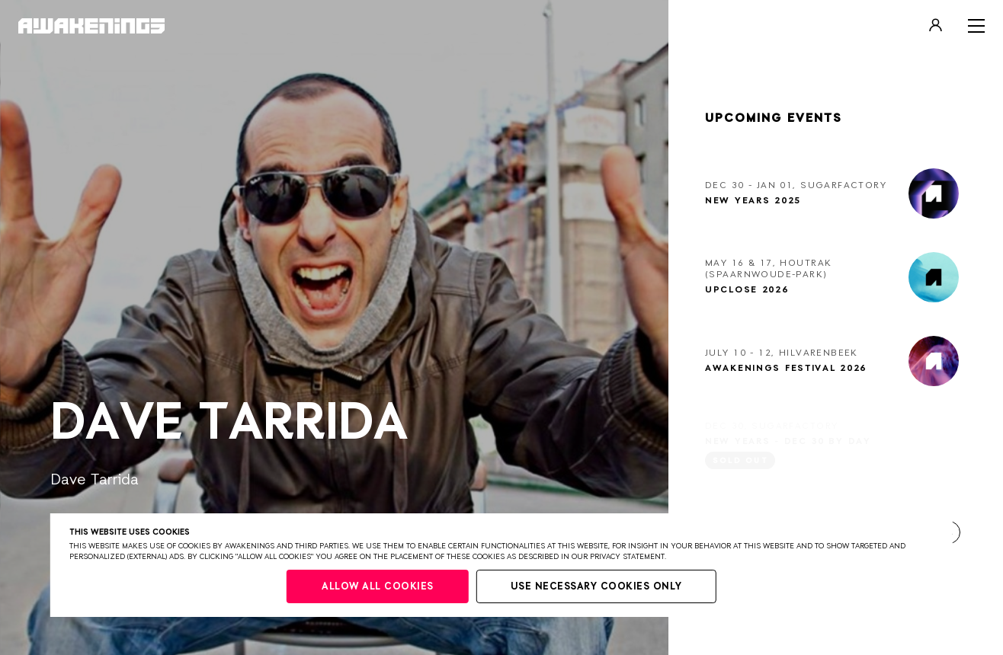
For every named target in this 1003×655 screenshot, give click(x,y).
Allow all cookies (378, 587)
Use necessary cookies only (596, 587)
